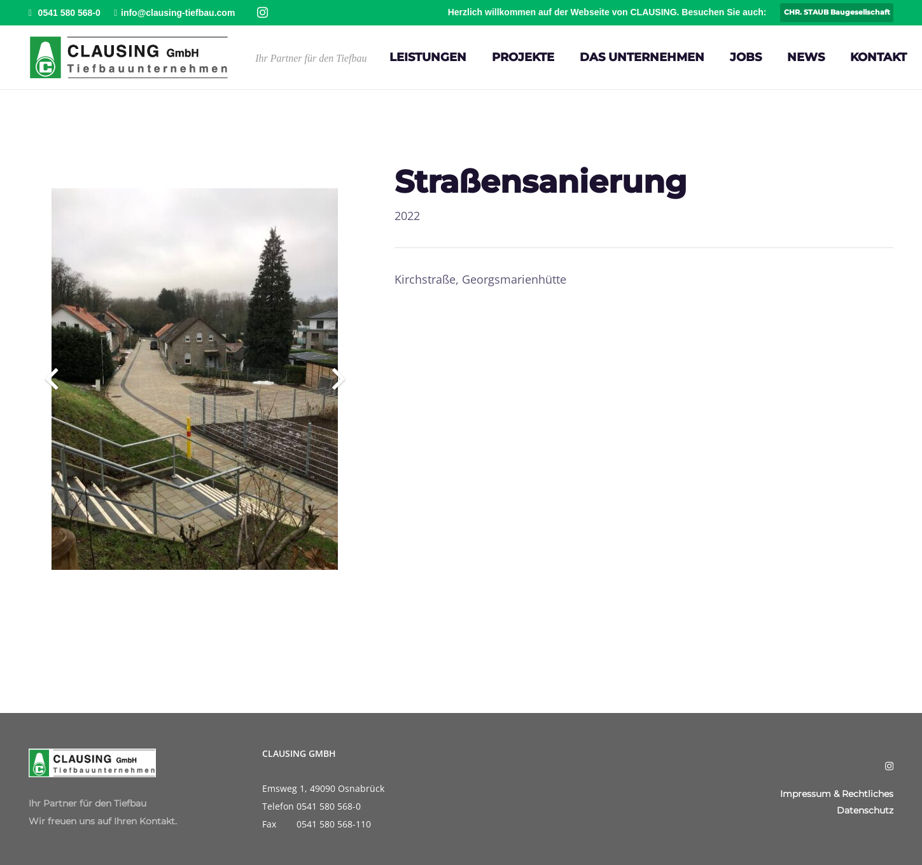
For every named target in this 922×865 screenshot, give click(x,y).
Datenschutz (865, 810)
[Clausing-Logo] (129, 57)
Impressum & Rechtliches (836, 793)
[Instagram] (262, 12)
